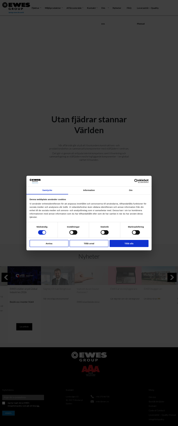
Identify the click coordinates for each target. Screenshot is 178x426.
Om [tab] (130, 190)
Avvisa (49, 243)
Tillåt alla (129, 243)
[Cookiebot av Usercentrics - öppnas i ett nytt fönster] (136, 181)
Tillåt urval (89, 243)
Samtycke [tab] (47, 190)
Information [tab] (89, 190)
